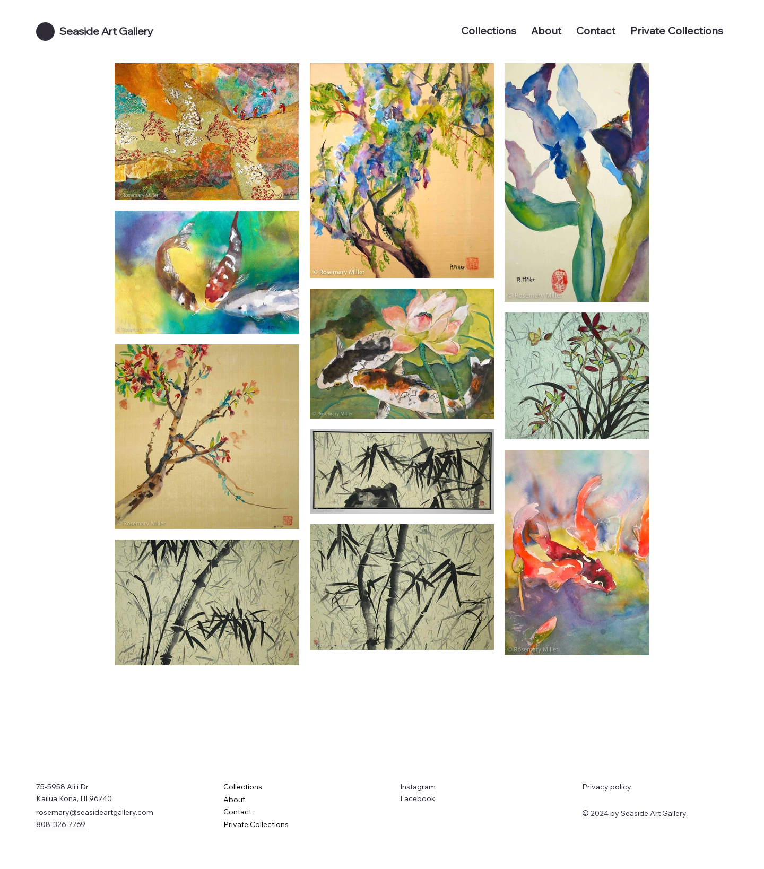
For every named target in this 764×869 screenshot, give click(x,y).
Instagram (418, 787)
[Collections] (350, 787)
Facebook (417, 798)
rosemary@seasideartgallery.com (94, 812)
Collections (242, 787)
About (234, 799)
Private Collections (256, 824)
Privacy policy (606, 787)
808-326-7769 (60, 824)
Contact (237, 811)
